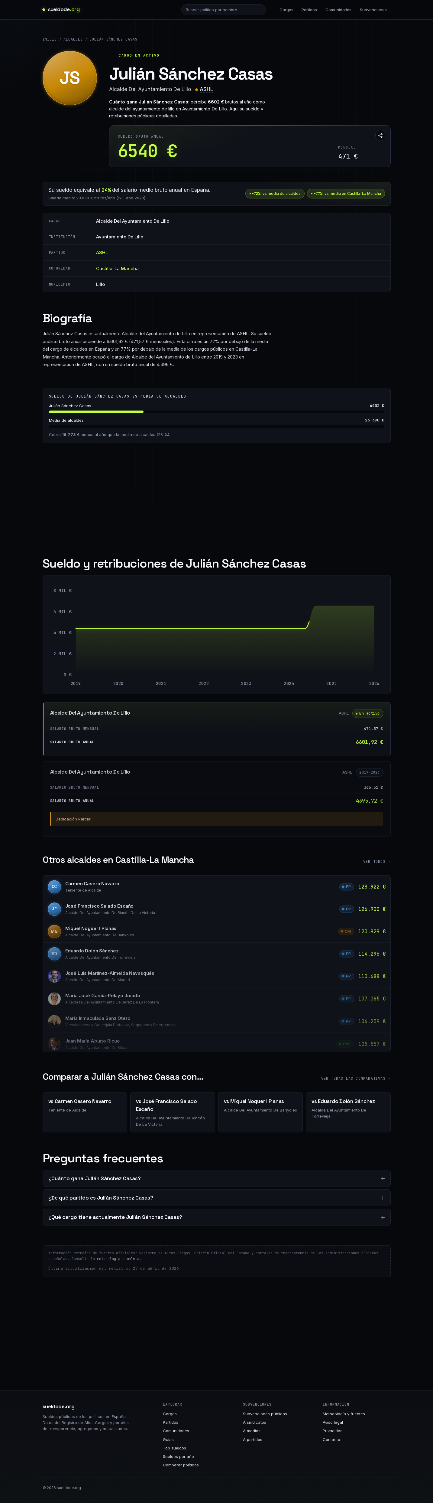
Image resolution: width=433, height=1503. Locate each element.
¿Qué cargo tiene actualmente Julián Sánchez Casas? (115, 1217)
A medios (251, 1430)
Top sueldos (174, 1448)
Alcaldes (73, 39)
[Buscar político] (223, 9)
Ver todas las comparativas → (356, 1078)
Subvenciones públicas (265, 1413)
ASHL (206, 89)
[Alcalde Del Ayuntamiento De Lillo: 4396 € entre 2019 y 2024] (182, 651)
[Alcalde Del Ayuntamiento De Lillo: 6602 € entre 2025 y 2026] (352, 640)
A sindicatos (254, 1422)
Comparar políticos (181, 1464)
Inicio (50, 39)
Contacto (331, 1439)
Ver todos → (376, 861)
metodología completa (118, 1258)
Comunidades (338, 9)
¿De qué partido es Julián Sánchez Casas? (100, 1197)
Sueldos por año (178, 1456)
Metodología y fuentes (344, 1413)
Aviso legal (333, 1422)
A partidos (252, 1439)
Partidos (309, 9)
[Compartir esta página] (380, 135)
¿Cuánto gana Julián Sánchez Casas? (94, 1178)
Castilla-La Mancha (117, 268)
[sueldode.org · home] (61, 9)
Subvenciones (373, 9)
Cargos (286, 9)
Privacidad (333, 1430)
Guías (168, 1439)
